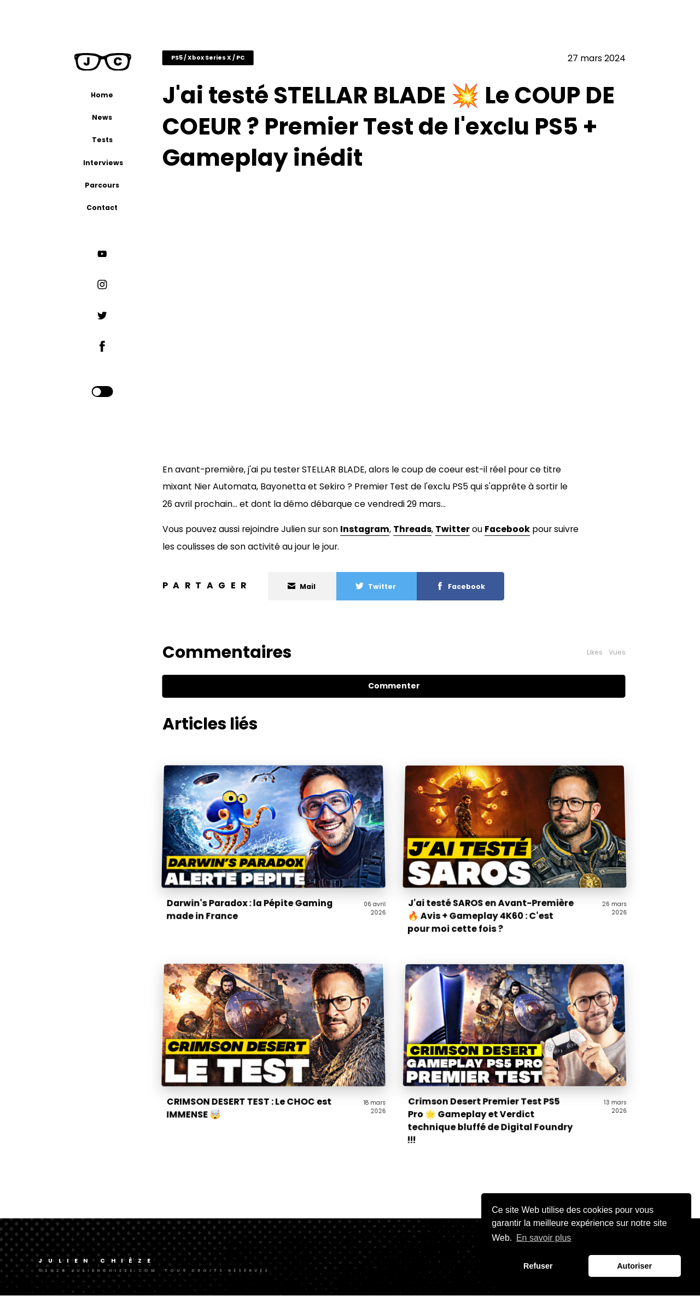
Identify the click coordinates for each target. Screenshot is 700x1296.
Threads (424, 530)
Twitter (464, 530)
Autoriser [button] (634, 1266)
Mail (314, 587)
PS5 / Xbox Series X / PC (220, 59)
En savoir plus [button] (543, 1237)
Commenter (401, 686)
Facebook (519, 530)
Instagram (376, 530)
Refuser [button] (538, 1266)
